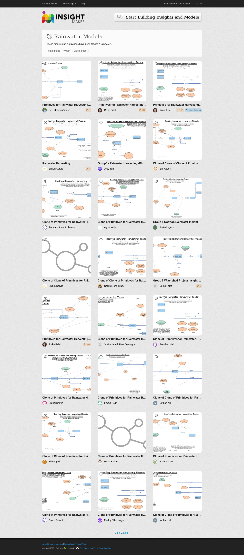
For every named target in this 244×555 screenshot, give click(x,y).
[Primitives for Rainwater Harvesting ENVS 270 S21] (66, 321)
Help (83, 3)
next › (126, 532)
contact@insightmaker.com (52, 544)
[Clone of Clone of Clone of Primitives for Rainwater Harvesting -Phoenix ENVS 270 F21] (177, 145)
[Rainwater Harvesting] (66, 145)
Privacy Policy (80, 544)
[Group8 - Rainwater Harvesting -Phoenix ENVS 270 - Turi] (122, 145)
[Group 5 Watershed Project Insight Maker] (177, 262)
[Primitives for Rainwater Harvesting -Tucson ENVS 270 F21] (122, 86)
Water (67, 50)
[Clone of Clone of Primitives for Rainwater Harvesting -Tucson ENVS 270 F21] (122, 262)
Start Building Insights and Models (158, 17)
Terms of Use (69, 544)
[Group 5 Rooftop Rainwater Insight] (177, 204)
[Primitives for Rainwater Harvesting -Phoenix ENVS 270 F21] (66, 86)
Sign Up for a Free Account (177, 3)
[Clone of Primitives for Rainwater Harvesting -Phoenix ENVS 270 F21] (66, 204)
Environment (80, 50)
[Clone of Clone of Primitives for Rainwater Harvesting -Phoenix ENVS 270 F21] (66, 262)
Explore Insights (50, 3)
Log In (199, 3)
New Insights (69, 3)
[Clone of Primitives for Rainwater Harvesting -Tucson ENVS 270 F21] (122, 321)
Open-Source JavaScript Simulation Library (96, 548)
